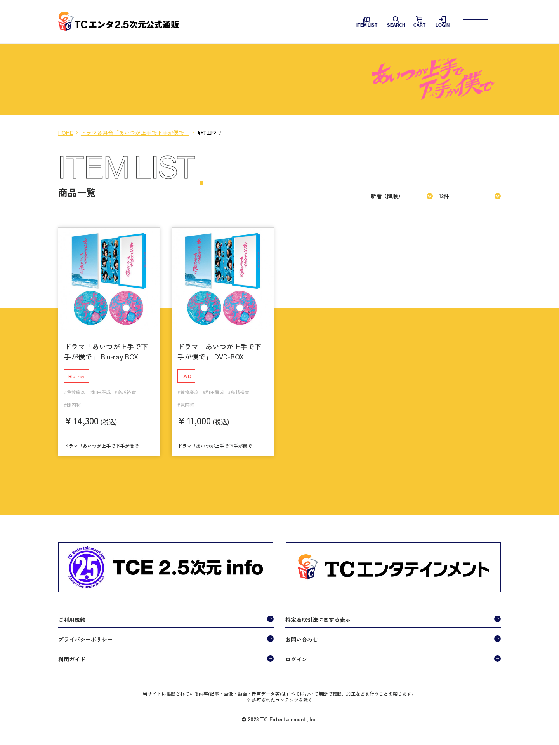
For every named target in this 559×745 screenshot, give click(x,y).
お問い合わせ (301, 634)
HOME (65, 132)
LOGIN (443, 22)
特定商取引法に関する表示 (318, 614)
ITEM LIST (366, 22)
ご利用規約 (71, 614)
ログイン (296, 654)
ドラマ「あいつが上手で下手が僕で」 (103, 440)
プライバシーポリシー (85, 634)
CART (419, 22)
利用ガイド (71, 654)
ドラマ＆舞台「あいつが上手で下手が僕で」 (135, 132)
